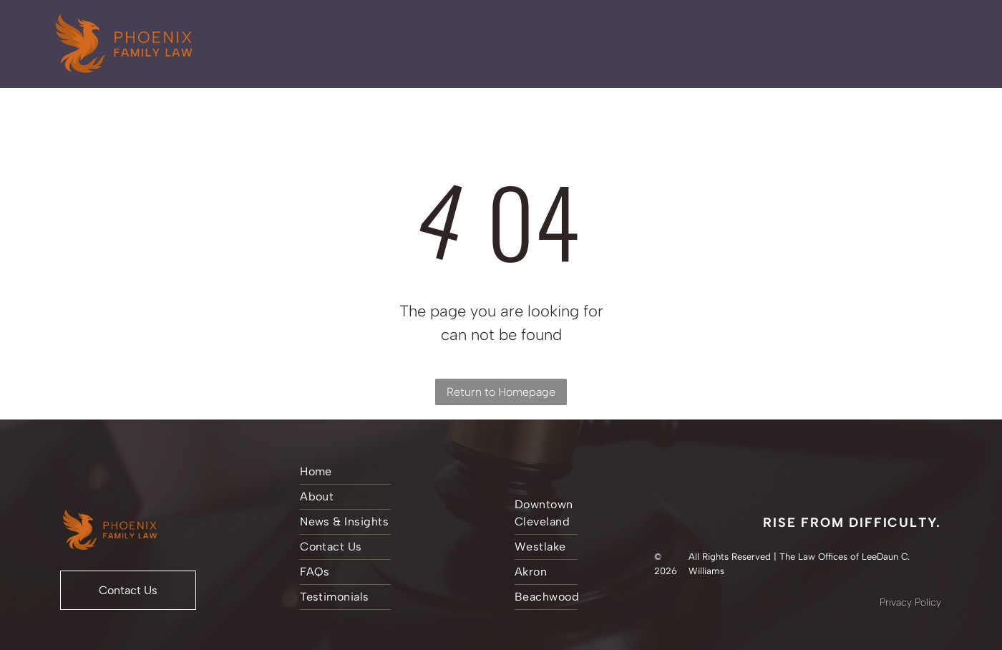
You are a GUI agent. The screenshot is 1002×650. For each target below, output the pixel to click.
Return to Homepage (501, 392)
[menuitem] (391, 472)
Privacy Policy (910, 602)
